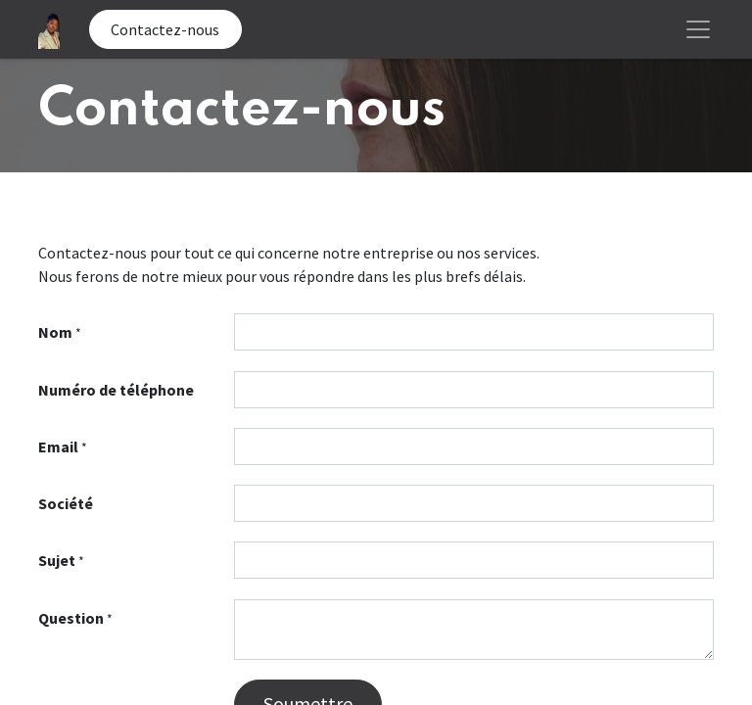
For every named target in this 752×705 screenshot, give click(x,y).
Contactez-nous (165, 29)
